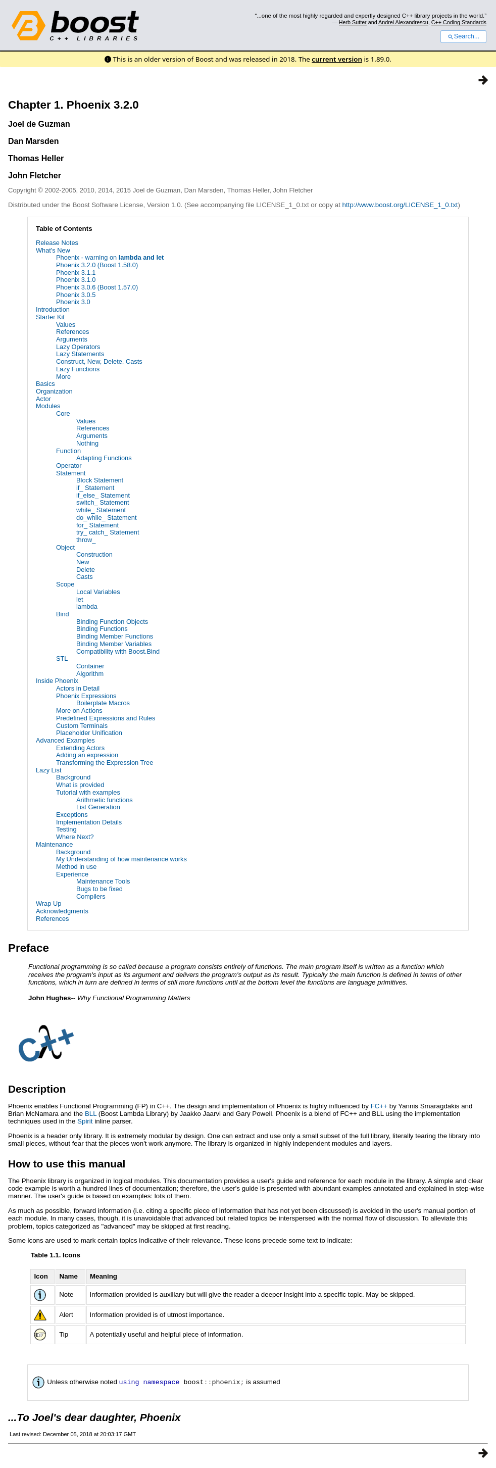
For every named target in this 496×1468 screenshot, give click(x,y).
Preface (28, 948)
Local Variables (98, 592)
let (79, 599)
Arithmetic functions (104, 800)
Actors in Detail (78, 688)
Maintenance (54, 844)
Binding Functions (102, 628)
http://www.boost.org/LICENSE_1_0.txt (400, 205)
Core (63, 413)
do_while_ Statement (106, 517)
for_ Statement (97, 525)
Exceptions (72, 814)
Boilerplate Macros (103, 703)
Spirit (84, 1121)
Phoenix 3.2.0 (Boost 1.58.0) (97, 265)
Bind (62, 614)
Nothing (87, 443)
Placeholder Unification (89, 733)
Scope (65, 584)
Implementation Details (89, 822)
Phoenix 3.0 (73, 302)
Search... (463, 36)
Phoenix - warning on (110, 257)
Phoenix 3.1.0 (75, 279)
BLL (90, 1113)
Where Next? (75, 837)
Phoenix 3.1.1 (75, 272)
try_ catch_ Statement (107, 532)
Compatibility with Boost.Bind (118, 651)
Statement (70, 473)
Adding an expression (87, 755)
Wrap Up (48, 903)
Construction (94, 554)
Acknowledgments (62, 911)
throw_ (85, 540)
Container (90, 666)
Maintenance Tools (103, 881)
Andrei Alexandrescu (403, 22)
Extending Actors (80, 748)
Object (65, 547)
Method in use (76, 866)
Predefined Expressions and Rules (105, 718)
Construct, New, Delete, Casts (99, 361)
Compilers (91, 896)
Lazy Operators (78, 347)
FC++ (379, 1106)
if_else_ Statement (103, 495)
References (72, 331)
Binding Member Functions (114, 636)
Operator (69, 465)
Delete (85, 569)
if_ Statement (95, 488)
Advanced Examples (65, 740)
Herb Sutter (353, 22)
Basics (45, 383)
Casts (84, 576)
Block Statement (99, 480)
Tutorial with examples (88, 792)
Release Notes (57, 243)
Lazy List (49, 770)
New (82, 562)
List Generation (98, 807)
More (63, 376)
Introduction (53, 309)
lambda (86, 606)
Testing (66, 829)
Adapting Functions (104, 458)
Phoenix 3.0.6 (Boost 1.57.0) (97, 287)
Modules (48, 406)
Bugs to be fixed (99, 889)
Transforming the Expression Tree (104, 762)
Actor (43, 399)
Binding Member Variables (114, 644)
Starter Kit (50, 317)
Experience (72, 874)
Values (65, 324)
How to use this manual (66, 1163)
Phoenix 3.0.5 (75, 295)
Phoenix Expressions (86, 696)
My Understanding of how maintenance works (121, 859)
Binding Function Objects (112, 621)
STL (62, 658)
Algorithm (90, 673)
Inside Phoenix (57, 680)
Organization (54, 391)
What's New (53, 250)
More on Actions (79, 710)
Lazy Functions (78, 369)
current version (337, 59)
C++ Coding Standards (458, 22)
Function (68, 451)
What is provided (80, 785)
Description (37, 1089)
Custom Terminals (82, 725)
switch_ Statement (102, 502)
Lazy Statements (80, 354)
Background (73, 777)
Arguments (71, 339)
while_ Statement (101, 510)
